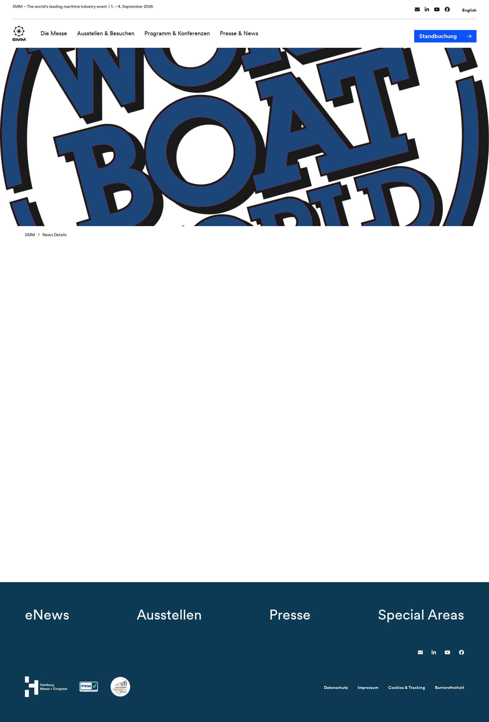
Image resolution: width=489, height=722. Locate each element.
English (469, 7)
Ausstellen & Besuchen (109, 30)
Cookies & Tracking (406, 687)
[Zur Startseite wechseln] (20, 30)
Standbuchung (438, 30)
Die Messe (57, 30)
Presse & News (242, 30)
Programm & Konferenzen (180, 30)
